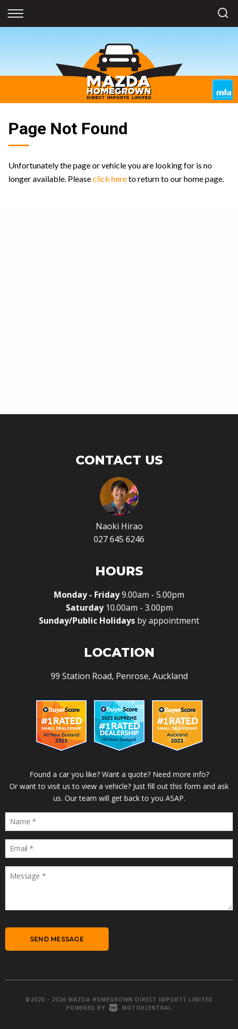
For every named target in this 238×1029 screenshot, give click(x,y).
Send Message (57, 939)
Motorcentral (140, 1007)
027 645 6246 (119, 539)
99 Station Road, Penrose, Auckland (119, 676)
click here (110, 179)
